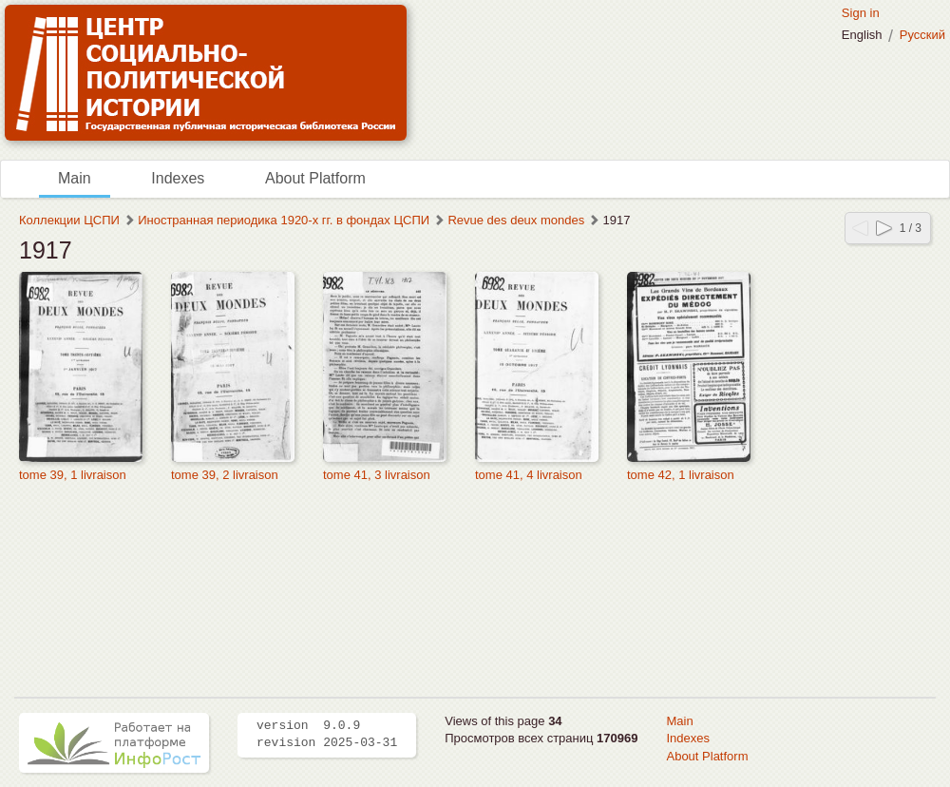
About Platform (315, 178)
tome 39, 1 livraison (72, 475)
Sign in (861, 13)
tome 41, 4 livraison (528, 475)
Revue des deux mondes (515, 220)
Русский (922, 35)
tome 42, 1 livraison (680, 475)
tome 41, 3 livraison (376, 475)
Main (74, 178)
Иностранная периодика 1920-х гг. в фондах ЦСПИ (283, 220)
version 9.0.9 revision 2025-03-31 (326, 735)
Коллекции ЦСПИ (69, 220)
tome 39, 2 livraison (224, 475)
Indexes (177, 178)
